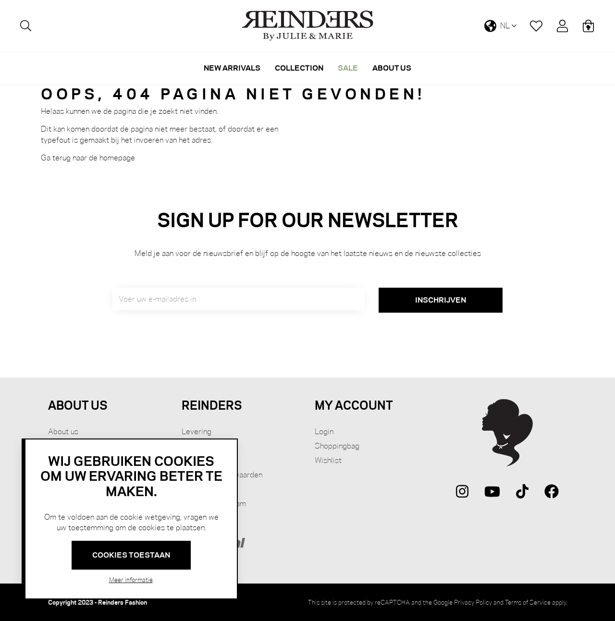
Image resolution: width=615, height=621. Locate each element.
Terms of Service (528, 602)
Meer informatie (131, 579)
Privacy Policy (473, 602)
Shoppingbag (337, 445)
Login (324, 431)
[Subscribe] (441, 300)
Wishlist (328, 460)
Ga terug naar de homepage (88, 157)
